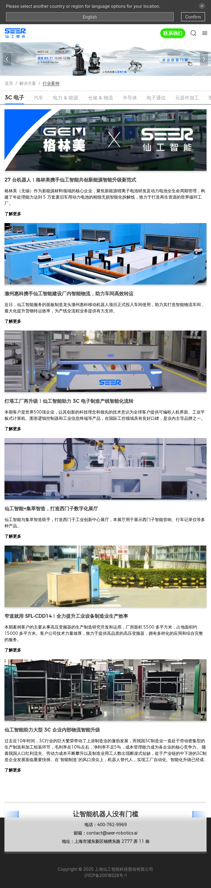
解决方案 (27, 83)
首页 (9, 83)
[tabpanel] (105, 463)
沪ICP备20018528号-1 (105, 875)
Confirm (193, 16)
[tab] (14, 98)
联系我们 (172, 33)
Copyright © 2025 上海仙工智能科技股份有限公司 (105, 869)
